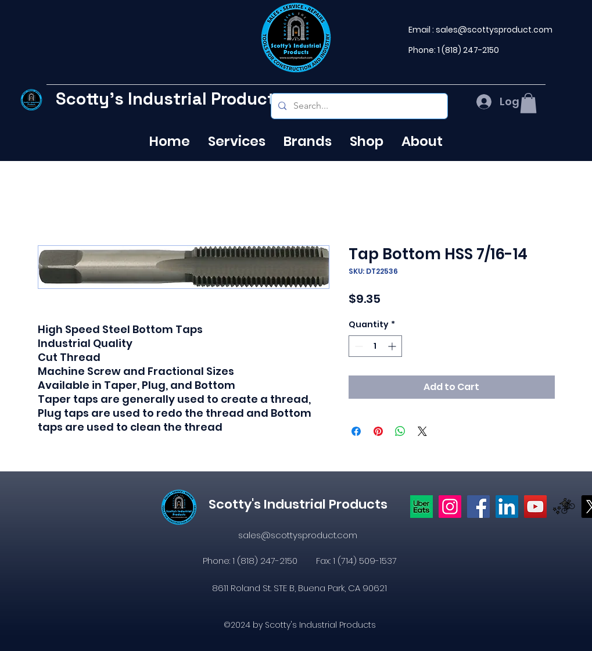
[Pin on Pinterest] (378, 431)
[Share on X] (422, 431)
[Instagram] (450, 506)
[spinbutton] (375, 346)
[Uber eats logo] (421, 506)
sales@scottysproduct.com (494, 29)
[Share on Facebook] (356, 431)
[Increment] (393, 346)
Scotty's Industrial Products (170, 98)
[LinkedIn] (507, 506)
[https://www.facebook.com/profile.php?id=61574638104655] (478, 506)
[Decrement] (357, 346)
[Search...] (358, 106)
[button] (528, 103)
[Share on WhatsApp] (400, 431)
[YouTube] (535, 506)
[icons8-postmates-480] (563, 506)
